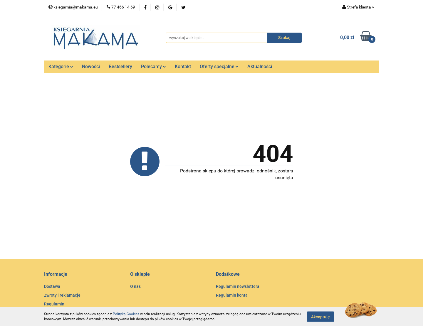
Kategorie (60, 66)
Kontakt (183, 66)
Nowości (91, 66)
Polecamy (153, 66)
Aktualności (259, 66)
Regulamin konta (232, 295)
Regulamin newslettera (237, 286)
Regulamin (54, 304)
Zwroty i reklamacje (62, 295)
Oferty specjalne (219, 66)
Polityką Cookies (126, 314)
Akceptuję (320, 316)
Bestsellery (120, 66)
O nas (135, 286)
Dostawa (52, 286)
